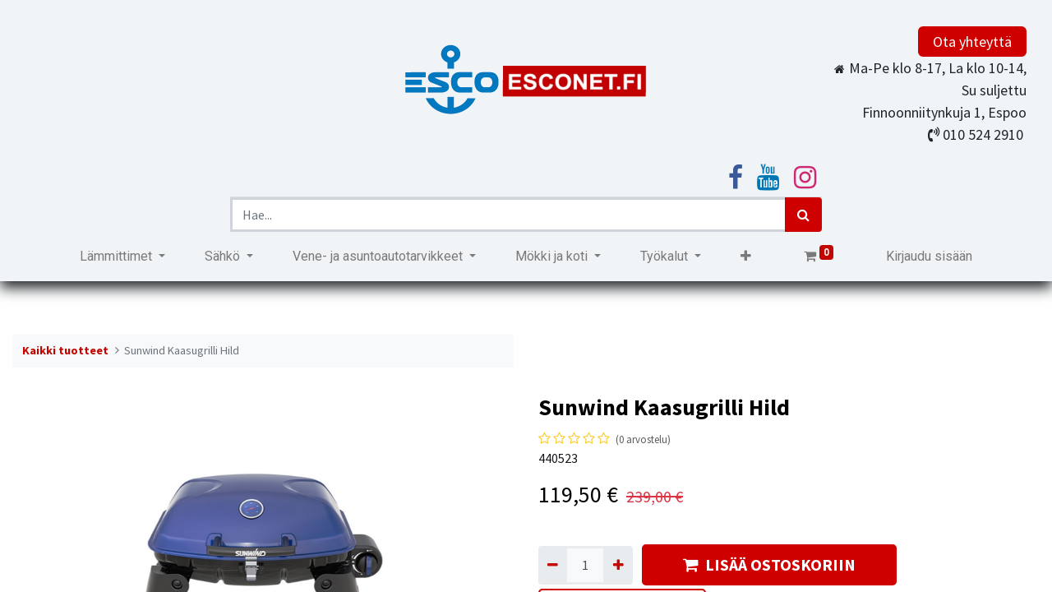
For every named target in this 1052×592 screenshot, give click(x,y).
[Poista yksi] (552, 565)
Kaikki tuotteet (65, 350)
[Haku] (803, 214)
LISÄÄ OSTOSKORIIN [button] (769, 564)
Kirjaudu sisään (929, 256)
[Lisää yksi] (617, 565)
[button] (746, 256)
